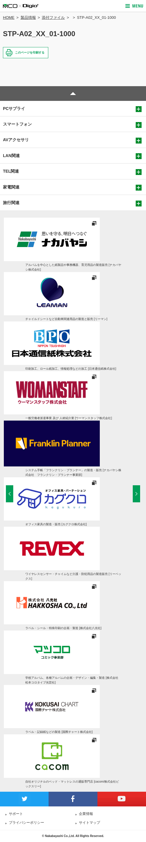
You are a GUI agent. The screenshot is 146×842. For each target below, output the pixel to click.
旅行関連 (11, 202)
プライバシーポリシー (26, 823)
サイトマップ (89, 823)
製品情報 (28, 17)
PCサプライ (14, 108)
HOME (8, 17)
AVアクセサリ (16, 139)
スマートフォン (17, 124)
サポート (16, 814)
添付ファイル (53, 17)
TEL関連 (11, 171)
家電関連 (11, 187)
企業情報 (86, 814)
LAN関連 (11, 155)
